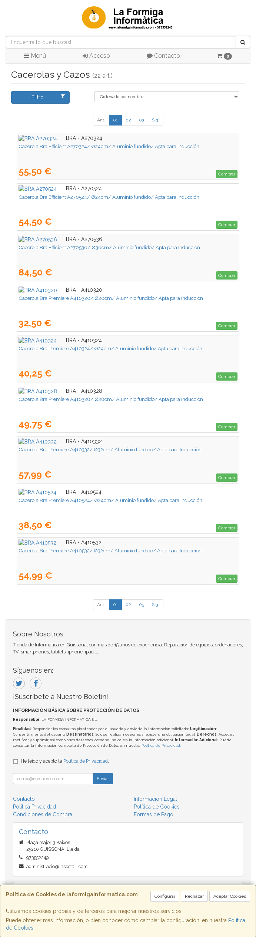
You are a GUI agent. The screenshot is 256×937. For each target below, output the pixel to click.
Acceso (96, 55)
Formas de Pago (153, 814)
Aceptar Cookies (229, 896)
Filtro (48, 97)
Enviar (103, 778)
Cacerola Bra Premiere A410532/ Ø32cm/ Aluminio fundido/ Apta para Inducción (110, 550)
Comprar (226, 174)
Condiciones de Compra (42, 814)
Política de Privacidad (161, 745)
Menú (35, 55)
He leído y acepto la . (65, 761)
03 (141, 120)
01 (115, 120)
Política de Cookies (157, 807)
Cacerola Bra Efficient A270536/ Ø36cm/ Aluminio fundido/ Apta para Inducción (109, 247)
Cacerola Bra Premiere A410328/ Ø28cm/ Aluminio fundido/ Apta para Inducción (111, 399)
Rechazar (194, 896)
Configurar (164, 896)
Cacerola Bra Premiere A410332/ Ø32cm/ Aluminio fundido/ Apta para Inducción (110, 449)
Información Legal (155, 799)
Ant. (101, 120)
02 (128, 120)
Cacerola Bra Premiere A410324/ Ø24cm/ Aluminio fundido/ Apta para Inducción (110, 348)
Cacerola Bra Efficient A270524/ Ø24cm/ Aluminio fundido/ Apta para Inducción (109, 197)
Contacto (163, 55)
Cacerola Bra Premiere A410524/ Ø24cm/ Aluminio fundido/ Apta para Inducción (110, 500)
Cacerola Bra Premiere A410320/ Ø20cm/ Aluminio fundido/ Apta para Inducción (111, 298)
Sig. (155, 120)
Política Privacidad (34, 807)
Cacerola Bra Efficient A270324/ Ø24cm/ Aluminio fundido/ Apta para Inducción (109, 146)
